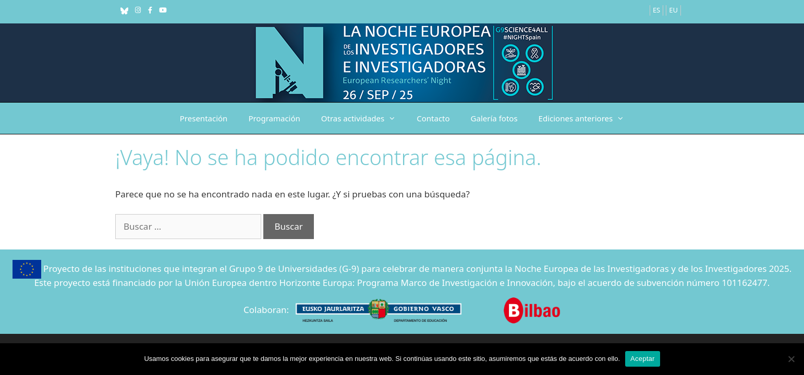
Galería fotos (494, 118)
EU (673, 10)
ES (656, 10)
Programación (274, 118)
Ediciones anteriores (587, 118)
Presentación (204, 118)
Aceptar (642, 358)
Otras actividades (363, 118)
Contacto (433, 118)
